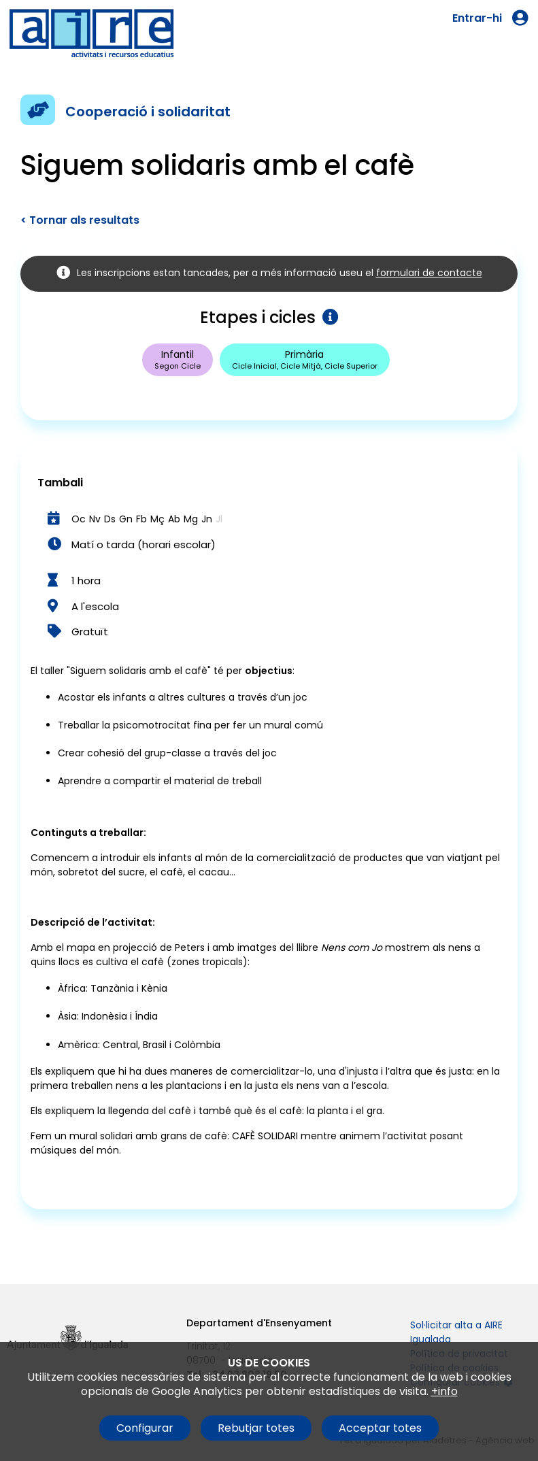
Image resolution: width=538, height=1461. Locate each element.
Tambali (60, 482)
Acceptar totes (380, 1428)
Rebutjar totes (256, 1428)
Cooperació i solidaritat (148, 111)
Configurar (144, 1428)
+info (444, 1391)
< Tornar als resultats (79, 220)
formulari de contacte (429, 273)
